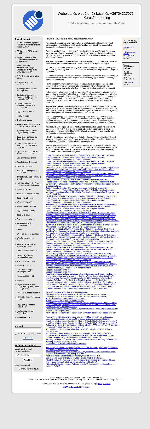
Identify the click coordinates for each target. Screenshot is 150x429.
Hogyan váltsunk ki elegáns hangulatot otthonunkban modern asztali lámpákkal (76, 335)
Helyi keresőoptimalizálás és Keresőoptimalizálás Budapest (29, 184)
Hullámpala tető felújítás (55, 301)
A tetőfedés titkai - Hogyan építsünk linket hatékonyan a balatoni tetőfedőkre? (76, 360)
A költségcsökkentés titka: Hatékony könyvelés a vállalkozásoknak (71, 339)
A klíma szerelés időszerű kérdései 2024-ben (63, 313)
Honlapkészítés (104, 384)
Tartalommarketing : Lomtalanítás (24, 224)
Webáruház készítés (25, 202)
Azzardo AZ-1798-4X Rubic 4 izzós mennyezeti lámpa (28, 125)
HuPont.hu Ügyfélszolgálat (28, 369)
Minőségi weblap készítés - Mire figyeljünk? (27, 90)
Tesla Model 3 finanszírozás (28, 194)
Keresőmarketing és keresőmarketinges (25, 256)
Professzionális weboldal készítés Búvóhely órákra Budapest (27, 145)
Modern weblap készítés (26, 206)
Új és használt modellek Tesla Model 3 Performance (28, 153)
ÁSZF (65, 387)
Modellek (20, 280)
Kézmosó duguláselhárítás (56, 292)
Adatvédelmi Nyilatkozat (79, 387)
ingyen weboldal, (128, 55)
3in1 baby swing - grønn (26, 158)
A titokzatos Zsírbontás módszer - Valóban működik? (66, 364)
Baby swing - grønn (24, 166)
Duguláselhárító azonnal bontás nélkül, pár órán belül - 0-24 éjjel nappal (28, 287)
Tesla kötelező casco (25, 198)
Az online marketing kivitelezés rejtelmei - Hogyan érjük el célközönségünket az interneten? (81, 321)
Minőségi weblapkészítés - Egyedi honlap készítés (27, 132)
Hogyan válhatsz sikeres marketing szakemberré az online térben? (27, 59)
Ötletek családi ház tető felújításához (60, 358)
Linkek (19, 230)
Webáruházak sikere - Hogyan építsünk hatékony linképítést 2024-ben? (73, 325)
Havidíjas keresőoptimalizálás (28, 293)
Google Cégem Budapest (27, 162)
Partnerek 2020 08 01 (25, 276)
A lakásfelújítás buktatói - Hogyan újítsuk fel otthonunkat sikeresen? (72, 348)
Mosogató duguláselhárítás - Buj (58, 270)
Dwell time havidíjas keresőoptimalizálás (25, 271)
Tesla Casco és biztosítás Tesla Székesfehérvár (27, 138)
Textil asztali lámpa (24, 120)
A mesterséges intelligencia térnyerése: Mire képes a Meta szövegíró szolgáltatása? (78, 317)
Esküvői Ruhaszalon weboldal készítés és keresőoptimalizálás (70, 309)
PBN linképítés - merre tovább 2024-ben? (62, 333)
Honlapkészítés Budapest (27, 251)
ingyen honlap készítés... (128, 57)
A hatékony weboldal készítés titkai (59, 356)
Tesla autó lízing (23, 215)
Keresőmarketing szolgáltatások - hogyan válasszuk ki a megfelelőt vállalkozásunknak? (26, 69)
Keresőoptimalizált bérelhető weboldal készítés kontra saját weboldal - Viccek (76, 294)
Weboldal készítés (24, 189)
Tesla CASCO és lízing (26, 261)
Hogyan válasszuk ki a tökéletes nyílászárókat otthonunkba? (26, 105)
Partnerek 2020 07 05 (25, 266)
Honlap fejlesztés (23, 116)
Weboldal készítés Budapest (28, 234)
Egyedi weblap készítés (26, 112)
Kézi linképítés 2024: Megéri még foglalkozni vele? (65, 329)
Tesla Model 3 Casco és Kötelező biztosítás (26, 245)
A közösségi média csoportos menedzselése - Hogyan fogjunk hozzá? (73, 352)
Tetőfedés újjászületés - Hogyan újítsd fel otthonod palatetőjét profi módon (27, 97)
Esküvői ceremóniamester (56, 299)
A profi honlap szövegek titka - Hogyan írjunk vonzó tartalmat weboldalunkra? (28, 45)
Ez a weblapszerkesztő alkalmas (129, 52)
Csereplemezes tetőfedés (56, 344)
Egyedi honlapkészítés (26, 211)
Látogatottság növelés (128, 83)
